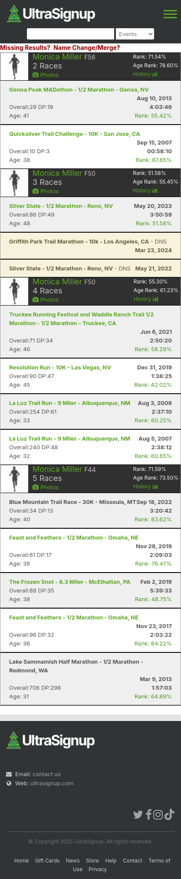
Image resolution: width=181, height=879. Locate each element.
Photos (46, 74)
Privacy (98, 869)
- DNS (88, 241)
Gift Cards (47, 860)
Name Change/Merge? (86, 47)
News (73, 860)
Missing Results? (25, 47)
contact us (46, 773)
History (145, 74)
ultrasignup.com (51, 783)
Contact (132, 860)
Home (21, 860)
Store (92, 860)
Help (110, 860)
